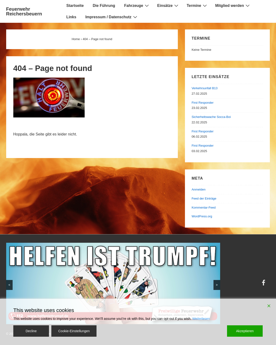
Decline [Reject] (31, 331)
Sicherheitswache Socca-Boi (211, 117)
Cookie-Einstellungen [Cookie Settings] (74, 331)
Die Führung (104, 6)
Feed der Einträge (204, 198)
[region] (113, 283)
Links (71, 17)
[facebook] (264, 284)
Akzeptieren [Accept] (245, 331)
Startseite (75, 6)
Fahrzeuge (137, 5)
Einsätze (168, 5)
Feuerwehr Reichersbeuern (24, 11)
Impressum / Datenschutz (111, 17)
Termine (197, 5)
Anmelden (199, 189)
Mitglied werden (233, 5)
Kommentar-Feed (204, 207)
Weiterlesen (201, 319)
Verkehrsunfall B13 (205, 88)
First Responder (202, 102)
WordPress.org (202, 216)
